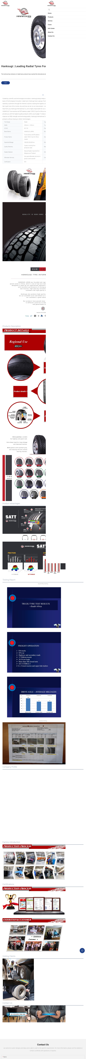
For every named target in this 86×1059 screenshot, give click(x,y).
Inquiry (5, 82)
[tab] (43, 94)
